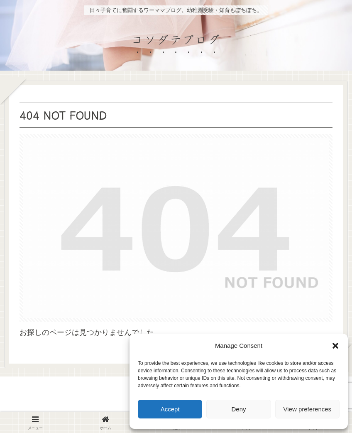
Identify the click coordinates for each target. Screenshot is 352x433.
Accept (170, 409)
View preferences (308, 409)
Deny (238, 409)
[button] (335, 346)
